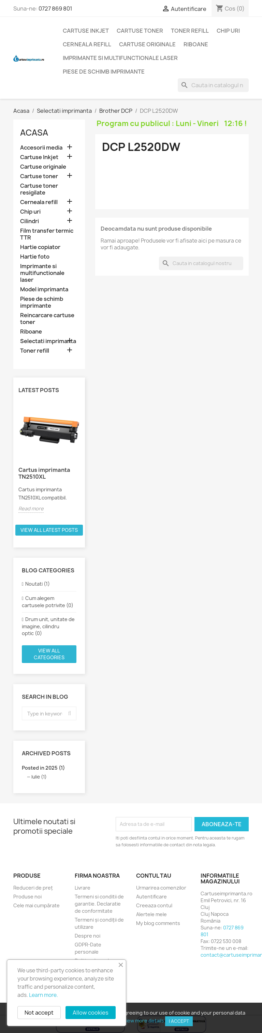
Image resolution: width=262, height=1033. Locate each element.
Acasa (34, 132)
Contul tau (153, 875)
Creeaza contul (154, 905)
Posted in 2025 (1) (43, 768)
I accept (179, 1021)
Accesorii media (41, 147)
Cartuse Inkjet (86, 30)
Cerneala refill (87, 44)
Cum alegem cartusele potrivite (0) (47, 601)
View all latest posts (49, 530)
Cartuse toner (140, 30)
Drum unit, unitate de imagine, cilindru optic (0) (48, 626)
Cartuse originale (147, 44)
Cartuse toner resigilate (39, 189)
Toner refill (190, 30)
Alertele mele (151, 914)
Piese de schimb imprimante (104, 71)
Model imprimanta (44, 289)
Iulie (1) (39, 777)
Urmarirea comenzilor (161, 887)
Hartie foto (34, 256)
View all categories (49, 654)
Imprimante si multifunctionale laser (120, 58)
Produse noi (27, 896)
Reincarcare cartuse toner (47, 319)
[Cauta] (213, 85)
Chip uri (228, 30)
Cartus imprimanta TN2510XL (44, 473)
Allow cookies (90, 1012)
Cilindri (29, 221)
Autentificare (151, 896)
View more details (143, 1020)
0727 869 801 (55, 8)
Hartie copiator (40, 247)
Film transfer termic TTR (46, 234)
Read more (31, 508)
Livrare (82, 887)
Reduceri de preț (33, 887)
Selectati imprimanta (48, 341)
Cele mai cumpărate (36, 905)
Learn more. (43, 995)
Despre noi (87, 935)
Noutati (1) (37, 584)
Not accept (39, 1012)
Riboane (196, 44)
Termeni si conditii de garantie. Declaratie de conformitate (99, 903)
